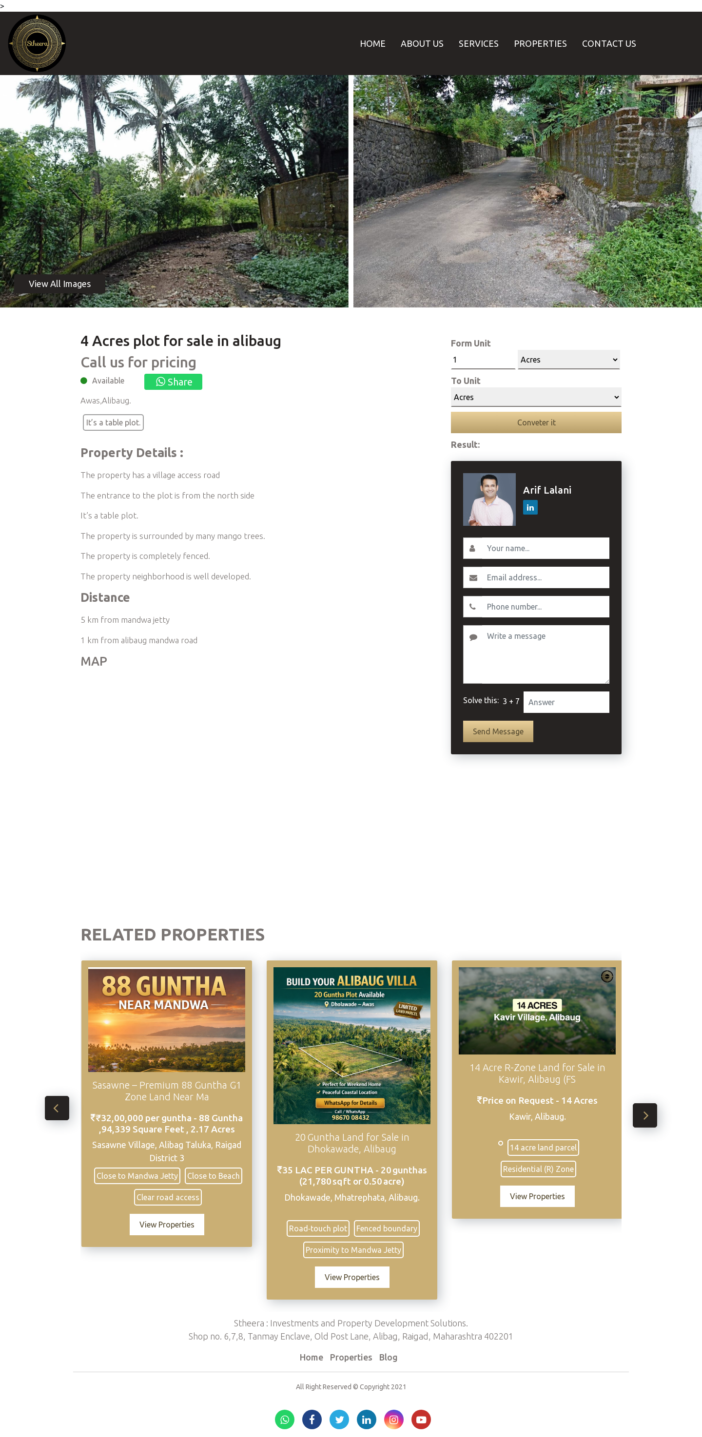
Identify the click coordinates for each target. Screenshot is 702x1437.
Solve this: (481, 700)
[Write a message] (545, 654)
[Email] (545, 577)
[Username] (545, 548)
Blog (388, 1357)
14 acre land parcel (546, 1147)
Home (373, 43)
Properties (540, 43)
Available (108, 380)
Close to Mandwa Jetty (140, 1175)
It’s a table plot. (113, 422)
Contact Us (609, 43)
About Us (422, 43)
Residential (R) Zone (542, 1169)
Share (173, 381)
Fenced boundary (390, 1228)
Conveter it (536, 422)
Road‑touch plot (322, 1228)
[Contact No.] (545, 606)
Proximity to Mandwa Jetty (357, 1249)
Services (479, 43)
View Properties (170, 1224)
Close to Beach (217, 1175)
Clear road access (171, 1197)
